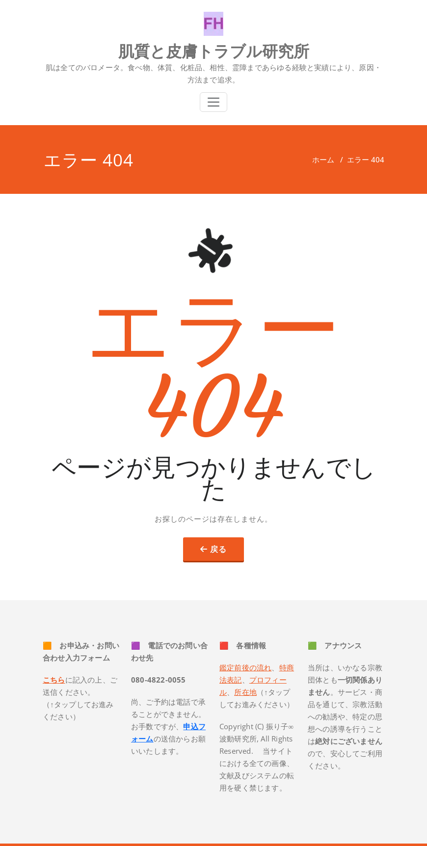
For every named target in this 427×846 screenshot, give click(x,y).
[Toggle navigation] (213, 102)
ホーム (323, 159)
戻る (218, 549)
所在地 (245, 692)
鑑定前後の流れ (245, 667)
